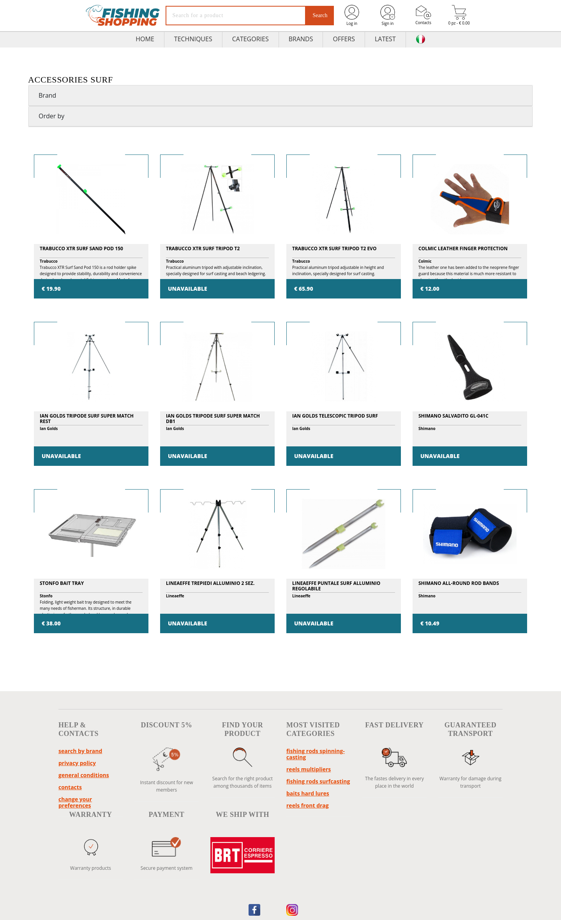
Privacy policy (77, 763)
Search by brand (80, 751)
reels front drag (307, 805)
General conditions (83, 775)
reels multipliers (308, 769)
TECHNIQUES (193, 39)
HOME (145, 39)
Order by (51, 116)
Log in (352, 15)
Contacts (423, 15)
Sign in (387, 15)
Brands (301, 39)
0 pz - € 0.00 (459, 15)
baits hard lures (307, 793)
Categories (250, 39)
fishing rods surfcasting (318, 781)
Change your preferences (75, 802)
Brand (47, 95)
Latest (385, 39)
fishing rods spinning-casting (315, 754)
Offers (344, 39)
